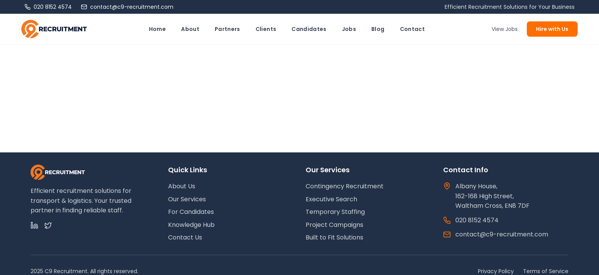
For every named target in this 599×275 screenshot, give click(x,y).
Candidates (309, 29)
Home (157, 29)
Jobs (349, 29)
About (190, 29)
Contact (412, 29)
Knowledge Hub (191, 224)
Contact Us (185, 237)
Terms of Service (545, 271)
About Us (181, 186)
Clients (266, 29)
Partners (227, 29)
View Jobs (505, 29)
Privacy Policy (496, 271)
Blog (377, 29)
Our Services (187, 199)
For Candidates (191, 211)
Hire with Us (552, 29)
